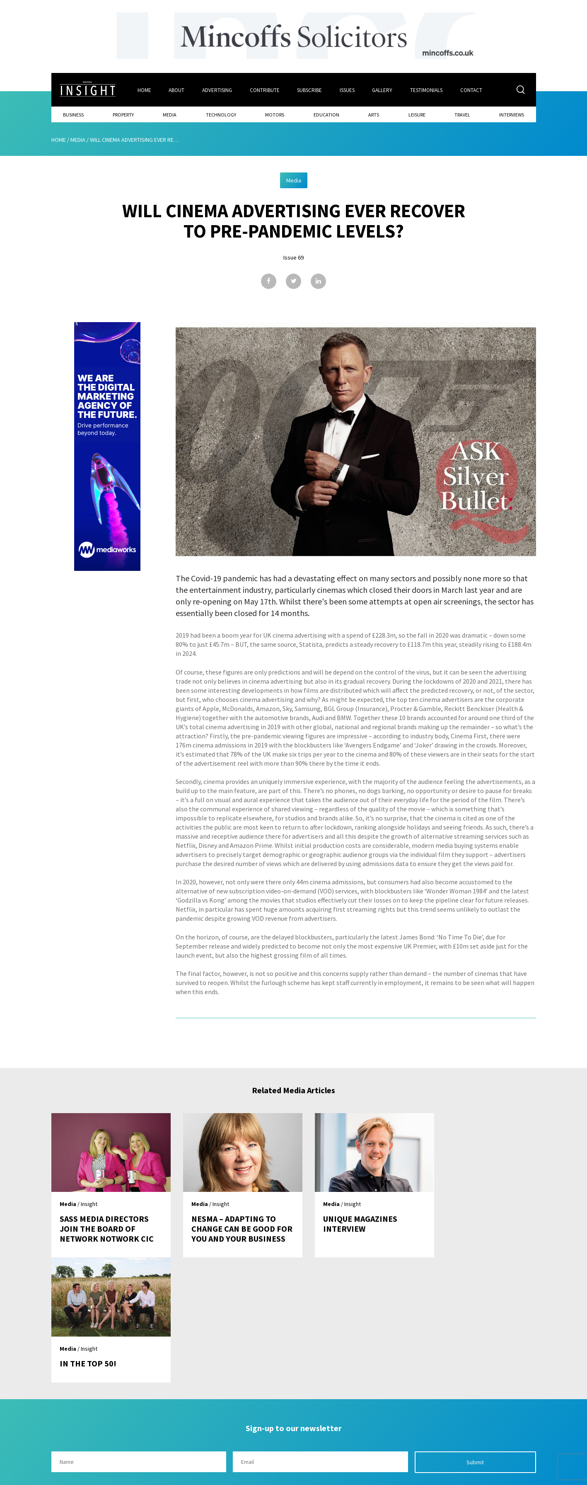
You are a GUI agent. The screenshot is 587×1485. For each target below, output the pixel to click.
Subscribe (309, 89)
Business (73, 114)
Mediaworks (121, 1476)
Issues (347, 89)
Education (326, 114)
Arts (373, 114)
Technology (221, 114)
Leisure (416, 114)
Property (123, 114)
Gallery (383, 89)
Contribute (265, 89)
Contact (472, 89)
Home (144, 89)
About (176, 89)
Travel (462, 114)
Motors (274, 114)
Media (169, 114)
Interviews (511, 114)
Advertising (217, 89)
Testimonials (427, 89)
